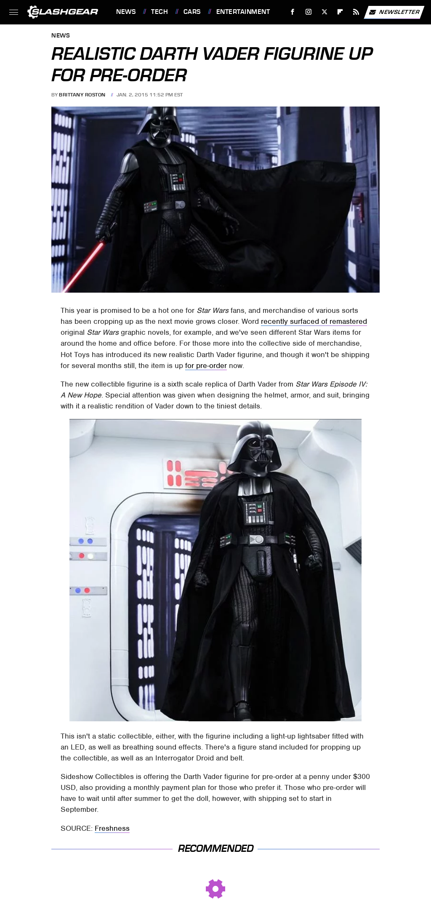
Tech (159, 12)
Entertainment (243, 12)
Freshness (112, 828)
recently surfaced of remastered (314, 321)
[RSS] (356, 12)
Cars (192, 12)
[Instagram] (309, 12)
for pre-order (206, 365)
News (126, 12)
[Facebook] (293, 12)
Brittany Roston (82, 95)
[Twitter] (324, 12)
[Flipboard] (340, 12)
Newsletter (393, 12)
